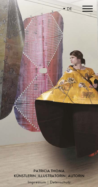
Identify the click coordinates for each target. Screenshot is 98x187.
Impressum (37, 181)
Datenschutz (60, 181)
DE (69, 8)
